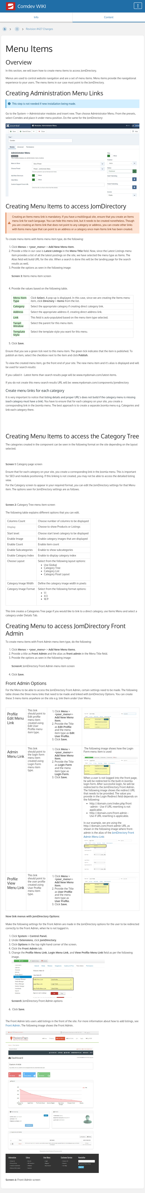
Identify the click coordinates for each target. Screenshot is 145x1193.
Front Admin (13, 1025)
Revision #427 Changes (39, 28)
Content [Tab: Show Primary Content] (108, 17)
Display (11, 526)
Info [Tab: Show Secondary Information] (36, 17)
